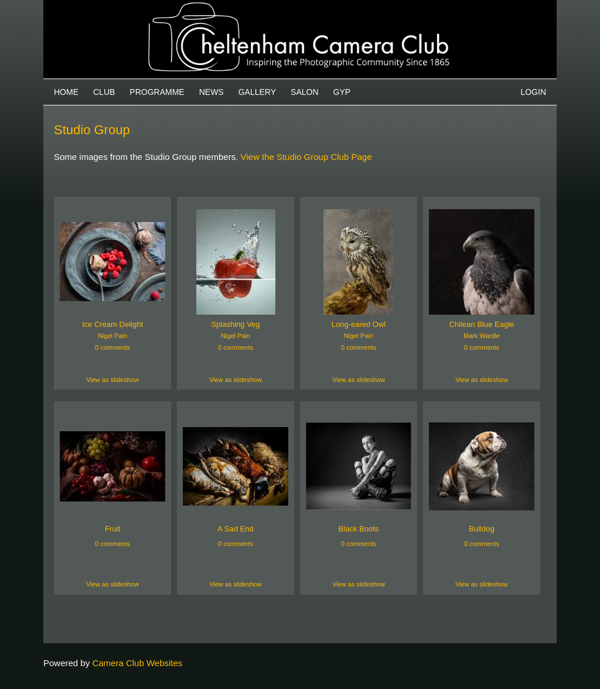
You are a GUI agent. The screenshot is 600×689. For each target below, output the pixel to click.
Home (66, 92)
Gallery (257, 92)
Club (104, 92)
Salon (304, 92)
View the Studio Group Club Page (305, 157)
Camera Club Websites (137, 663)
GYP (342, 92)
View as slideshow (112, 379)
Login (533, 92)
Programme (156, 92)
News (211, 92)
